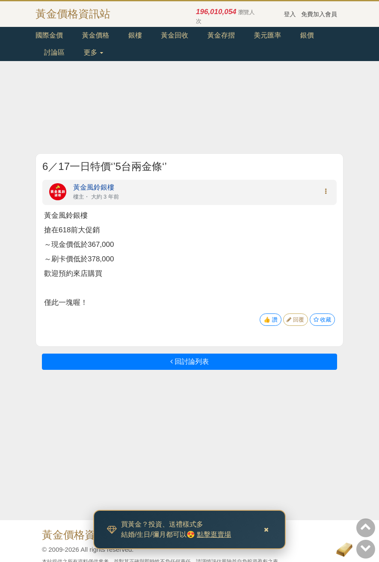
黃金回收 (174, 35)
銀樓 (135, 35)
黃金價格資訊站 (73, 14)
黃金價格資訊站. (81, 535)
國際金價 (49, 35)
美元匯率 (267, 35)
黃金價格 (95, 35)
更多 (93, 52)
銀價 (307, 35)
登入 (290, 14)
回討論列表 (189, 361)
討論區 (54, 52)
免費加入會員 (319, 14)
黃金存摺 (221, 35)
